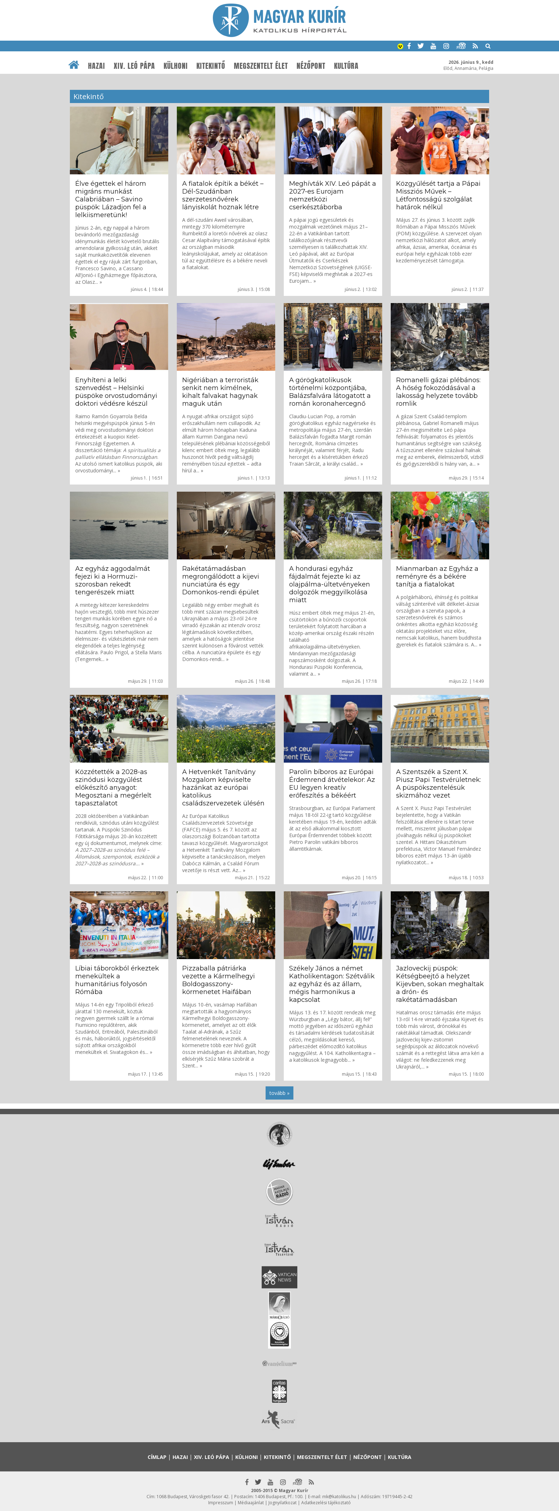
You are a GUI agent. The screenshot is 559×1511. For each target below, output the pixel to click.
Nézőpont (311, 66)
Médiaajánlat (251, 1503)
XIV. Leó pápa (134, 66)
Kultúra (346, 66)
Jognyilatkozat (282, 1503)
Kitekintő (210, 66)
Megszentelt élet (261, 66)
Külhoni (176, 66)
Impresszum (220, 1503)
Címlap (157, 1457)
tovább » (279, 1093)
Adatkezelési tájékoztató (326, 1503)
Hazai (96, 66)
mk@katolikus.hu (339, 1497)
